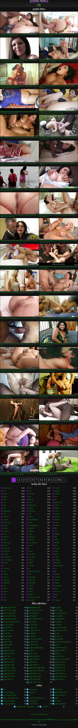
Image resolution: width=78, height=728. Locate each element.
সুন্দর (4, 505)
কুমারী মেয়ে (58, 502)
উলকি (56, 540)
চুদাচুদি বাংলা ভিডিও (9, 659)
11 (54, 480)
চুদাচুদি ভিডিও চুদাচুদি (9, 668)
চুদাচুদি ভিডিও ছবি (60, 668)
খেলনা (57, 511)
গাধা (30, 491)
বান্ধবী (30, 534)
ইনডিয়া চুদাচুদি (59, 616)
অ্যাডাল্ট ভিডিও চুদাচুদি (9, 610)
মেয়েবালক (6, 580)
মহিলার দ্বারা (32, 505)
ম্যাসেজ (57, 574)
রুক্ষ (30, 574)
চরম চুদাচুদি (58, 625)
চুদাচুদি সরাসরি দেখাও (35, 682)
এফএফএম (32, 554)
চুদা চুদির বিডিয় (7, 642)
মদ (29, 568)
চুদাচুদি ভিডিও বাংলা (60, 676)
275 (58, 480)
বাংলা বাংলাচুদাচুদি (8, 692)
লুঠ (56, 500)
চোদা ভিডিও (45, 707)
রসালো (31, 591)
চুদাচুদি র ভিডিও (59, 679)
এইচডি (31, 517)
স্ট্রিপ (56, 528)
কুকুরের (5, 497)
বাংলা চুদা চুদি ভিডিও (9, 704)
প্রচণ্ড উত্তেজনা (7, 560)
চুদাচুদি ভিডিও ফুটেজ (35, 676)
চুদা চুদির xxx (32, 636)
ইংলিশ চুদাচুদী (32, 616)
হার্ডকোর (57, 491)
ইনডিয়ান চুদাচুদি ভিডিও (10, 619)
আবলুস (5, 554)
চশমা (4, 586)
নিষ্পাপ (5, 500)
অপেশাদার (6, 517)
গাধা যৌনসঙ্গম (33, 543)
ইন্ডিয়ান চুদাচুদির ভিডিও (36, 619)
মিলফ (30, 502)
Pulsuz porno (5, 719)
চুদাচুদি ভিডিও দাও (60, 671)
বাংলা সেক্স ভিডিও (60, 695)
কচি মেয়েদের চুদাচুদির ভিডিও (11, 622)
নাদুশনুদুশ (57, 560)
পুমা (4, 594)
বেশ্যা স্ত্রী (57, 548)
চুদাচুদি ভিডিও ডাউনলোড (36, 671)
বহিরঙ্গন (57, 534)
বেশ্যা (4, 514)
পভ (56, 531)
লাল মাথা (6, 537)
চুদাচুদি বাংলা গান (60, 656)
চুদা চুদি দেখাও (33, 628)
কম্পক (56, 554)
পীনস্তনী (57, 488)
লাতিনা (57, 557)
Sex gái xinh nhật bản (40, 719)
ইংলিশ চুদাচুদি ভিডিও (61, 613)
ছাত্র (56, 568)
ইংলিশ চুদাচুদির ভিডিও (9, 616)
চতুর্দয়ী (31, 594)
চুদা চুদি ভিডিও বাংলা (61, 630)
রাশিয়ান (5, 563)
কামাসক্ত (57, 520)
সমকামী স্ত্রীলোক (33, 525)
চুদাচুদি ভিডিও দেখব (9, 673)
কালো (30, 523)
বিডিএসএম (58, 563)
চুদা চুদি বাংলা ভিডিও (9, 701)
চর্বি (56, 597)
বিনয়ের (57, 517)
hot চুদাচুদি (58, 607)
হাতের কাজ (6, 548)
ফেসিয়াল (31, 540)
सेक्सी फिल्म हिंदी (50, 719)
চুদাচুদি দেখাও (7, 656)
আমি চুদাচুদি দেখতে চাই (35, 610)
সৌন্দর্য (57, 505)
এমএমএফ (6, 551)
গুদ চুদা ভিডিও (33, 625)
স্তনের (56, 589)
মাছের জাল (58, 586)
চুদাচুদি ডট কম (33, 653)
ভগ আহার (6, 568)
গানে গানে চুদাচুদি (8, 625)
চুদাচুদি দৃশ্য (58, 653)
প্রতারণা (5, 577)
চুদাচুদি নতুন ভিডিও (34, 656)
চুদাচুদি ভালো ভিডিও (9, 662)
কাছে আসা (32, 537)
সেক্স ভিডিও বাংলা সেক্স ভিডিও (25, 707)
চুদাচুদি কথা (32, 651)
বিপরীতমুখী (32, 583)
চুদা (4, 689)
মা (29, 548)
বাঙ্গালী (5, 589)
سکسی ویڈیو (58, 719)
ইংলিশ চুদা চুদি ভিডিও (9, 613)
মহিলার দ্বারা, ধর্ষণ (34, 571)
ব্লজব (30, 488)
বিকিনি (31, 589)
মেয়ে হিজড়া (32, 577)
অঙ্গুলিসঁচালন (33, 520)
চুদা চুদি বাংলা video (60, 628)
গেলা (4, 597)
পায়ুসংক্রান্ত (32, 511)
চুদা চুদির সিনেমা (33, 645)
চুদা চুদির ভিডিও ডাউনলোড (63, 642)
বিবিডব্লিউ (6, 583)
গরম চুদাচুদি (58, 622)
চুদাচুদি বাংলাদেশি (34, 659)
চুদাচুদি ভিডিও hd (60, 662)
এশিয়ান (57, 514)
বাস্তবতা (31, 560)
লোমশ (56, 523)
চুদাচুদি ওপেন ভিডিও (9, 651)
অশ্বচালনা (31, 494)
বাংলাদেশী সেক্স (33, 704)
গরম (30, 514)
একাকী (56, 525)
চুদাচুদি (56, 698)
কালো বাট (32, 580)
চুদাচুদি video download (36, 648)
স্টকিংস (57, 508)
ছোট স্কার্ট (31, 600)
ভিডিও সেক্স (58, 689)
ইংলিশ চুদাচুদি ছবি (34, 613)
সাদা (56, 497)
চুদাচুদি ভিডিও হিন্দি (34, 679)
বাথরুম (31, 586)
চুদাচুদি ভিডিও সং (8, 679)
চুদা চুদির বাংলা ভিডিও (35, 639)
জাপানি (5, 528)
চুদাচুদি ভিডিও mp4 (8, 665)
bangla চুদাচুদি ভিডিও (9, 607)
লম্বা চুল (57, 583)
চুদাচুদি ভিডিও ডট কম (9, 671)
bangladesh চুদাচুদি (34, 607)
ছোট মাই (57, 494)
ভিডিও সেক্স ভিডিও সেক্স (10, 698)
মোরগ (56, 546)
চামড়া (5, 534)
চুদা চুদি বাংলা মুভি (8, 630)
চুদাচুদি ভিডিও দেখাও (35, 673)
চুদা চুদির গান (58, 636)
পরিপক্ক (57, 580)
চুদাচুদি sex (6, 648)
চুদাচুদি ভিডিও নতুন (8, 676)
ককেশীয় (57, 543)
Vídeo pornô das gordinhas (17, 719)
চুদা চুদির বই (6, 639)
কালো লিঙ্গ (32, 692)
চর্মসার (5, 540)
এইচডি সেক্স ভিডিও (60, 704)
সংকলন (5, 525)
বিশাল (5, 600)
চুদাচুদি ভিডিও (33, 662)
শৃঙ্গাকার (31, 508)
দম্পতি (5, 546)
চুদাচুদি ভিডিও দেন (60, 673)
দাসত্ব (4, 571)
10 (49, 480)
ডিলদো (31, 546)
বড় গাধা (57, 591)
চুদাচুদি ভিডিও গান (60, 665)
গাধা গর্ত (5, 574)
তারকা (30, 551)
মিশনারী (31, 500)
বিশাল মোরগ (7, 523)
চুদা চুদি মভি (6, 633)
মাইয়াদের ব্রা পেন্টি (34, 597)
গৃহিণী (56, 551)
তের (4, 502)
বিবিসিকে (31, 531)
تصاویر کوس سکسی (68, 719)
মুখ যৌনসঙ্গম (7, 557)
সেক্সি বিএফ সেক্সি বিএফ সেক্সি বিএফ (38, 698)
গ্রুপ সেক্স (31, 557)
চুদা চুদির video (7, 636)
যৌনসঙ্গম (57, 577)
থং (4, 566)
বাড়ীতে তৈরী (7, 543)
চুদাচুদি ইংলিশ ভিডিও (61, 648)
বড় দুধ (5, 494)
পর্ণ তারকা (6, 531)
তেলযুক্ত (31, 566)
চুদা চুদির (57, 633)
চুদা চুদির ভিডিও (33, 642)
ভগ (4, 491)
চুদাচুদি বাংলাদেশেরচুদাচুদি (62, 659)
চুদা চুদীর (57, 645)
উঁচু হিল (31, 563)
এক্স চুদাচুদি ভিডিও (60, 619)
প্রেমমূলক (57, 600)
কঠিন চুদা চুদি (32, 622)
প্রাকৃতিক (5, 520)
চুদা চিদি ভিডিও (7, 628)
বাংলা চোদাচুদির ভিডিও (10, 695)
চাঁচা (30, 497)
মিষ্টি (56, 537)
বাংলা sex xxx (33, 689)
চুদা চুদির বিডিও (59, 639)
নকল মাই (5, 591)
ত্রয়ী (4, 508)
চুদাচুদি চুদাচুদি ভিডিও (9, 653)
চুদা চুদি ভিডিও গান (34, 630)
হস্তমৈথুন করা (7, 511)
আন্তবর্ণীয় (31, 528)
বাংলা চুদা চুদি (33, 701)
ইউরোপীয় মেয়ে (7, 488)
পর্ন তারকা (57, 701)
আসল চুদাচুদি (58, 610)
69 (55, 571)
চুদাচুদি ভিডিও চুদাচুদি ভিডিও (37, 668)
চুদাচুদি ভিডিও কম (34, 665)
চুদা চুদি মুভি (32, 633)
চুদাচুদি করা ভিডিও (60, 651)
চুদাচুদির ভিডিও (39, 1)
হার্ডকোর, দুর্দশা (59, 566)
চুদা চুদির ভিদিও (7, 645)
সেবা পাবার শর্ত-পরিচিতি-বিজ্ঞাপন (39, 714)
